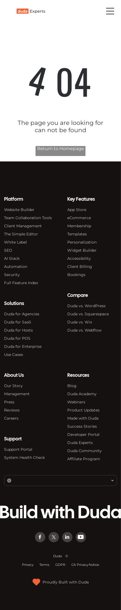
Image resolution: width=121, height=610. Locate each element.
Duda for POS (17, 338)
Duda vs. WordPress (86, 305)
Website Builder (19, 209)
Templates (77, 234)
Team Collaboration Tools (28, 217)
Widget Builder (82, 250)
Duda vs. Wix (79, 322)
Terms (44, 565)
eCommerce (79, 217)
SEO (8, 250)
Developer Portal (83, 434)
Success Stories (82, 426)
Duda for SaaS (17, 322)
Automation (15, 266)
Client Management (23, 225)
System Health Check (24, 457)
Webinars (76, 402)
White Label (15, 242)
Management (17, 393)
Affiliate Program (83, 458)
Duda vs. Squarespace (88, 314)
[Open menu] (110, 11)
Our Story (13, 385)
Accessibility (79, 258)
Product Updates (83, 410)
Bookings (76, 274)
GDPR (60, 565)
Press (9, 402)
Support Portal (18, 449)
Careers (11, 418)
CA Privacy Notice (85, 565)
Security (12, 274)
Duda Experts (80, 442)
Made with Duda (82, 418)
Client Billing (79, 266)
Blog (72, 385)
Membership (79, 225)
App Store (76, 209)
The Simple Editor (21, 234)
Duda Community (84, 450)
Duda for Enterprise (23, 346)
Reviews (12, 410)
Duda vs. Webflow (84, 330)
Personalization (82, 242)
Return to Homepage (60, 148)
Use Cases (13, 354)
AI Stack (12, 258)
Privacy (27, 565)
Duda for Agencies (21, 314)
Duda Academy (82, 393)
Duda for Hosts (18, 330)
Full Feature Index (21, 282)
